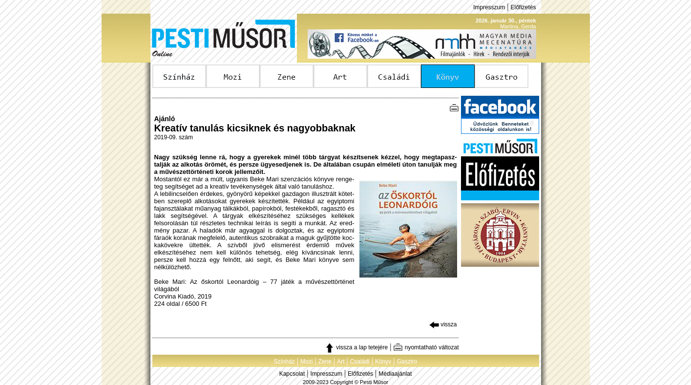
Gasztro (407, 361)
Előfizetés (523, 7)
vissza (443, 324)
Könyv (383, 361)
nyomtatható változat (426, 347)
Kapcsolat (292, 373)
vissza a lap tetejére (356, 347)
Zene (325, 361)
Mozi (306, 361)
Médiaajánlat (395, 373)
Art (340, 361)
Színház (283, 361)
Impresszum (489, 7)
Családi (360, 361)
